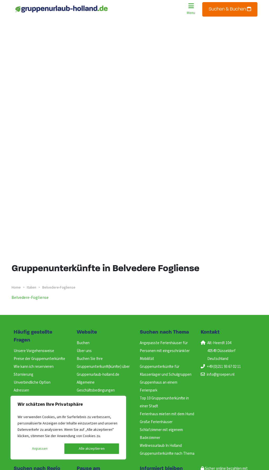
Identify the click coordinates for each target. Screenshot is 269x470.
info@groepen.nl (220, 374)
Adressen (21, 390)
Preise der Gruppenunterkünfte (39, 359)
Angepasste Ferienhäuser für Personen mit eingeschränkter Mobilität (165, 351)
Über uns (84, 351)
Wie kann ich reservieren (34, 366)
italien (31, 287)
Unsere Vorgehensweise (34, 351)
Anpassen (40, 448)
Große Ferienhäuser (156, 422)
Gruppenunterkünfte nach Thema (167, 453)
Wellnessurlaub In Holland (161, 445)
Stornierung (23, 374)
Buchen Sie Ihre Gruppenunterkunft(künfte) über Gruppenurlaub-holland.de (103, 366)
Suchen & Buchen (230, 9)
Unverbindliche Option (32, 382)
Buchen (83, 343)
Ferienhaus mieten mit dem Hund (167, 414)
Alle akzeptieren (92, 448)
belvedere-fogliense (30, 297)
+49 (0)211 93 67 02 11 (224, 366)
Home (16, 287)
